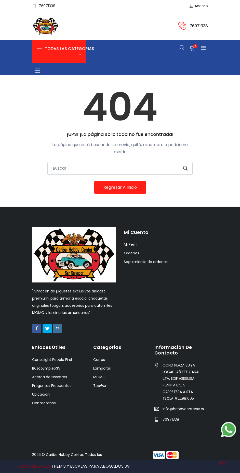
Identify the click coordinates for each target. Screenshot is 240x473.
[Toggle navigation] (37, 70)
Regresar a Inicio (120, 187)
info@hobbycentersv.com (183, 408)
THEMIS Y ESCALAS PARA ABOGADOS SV (90, 466)
